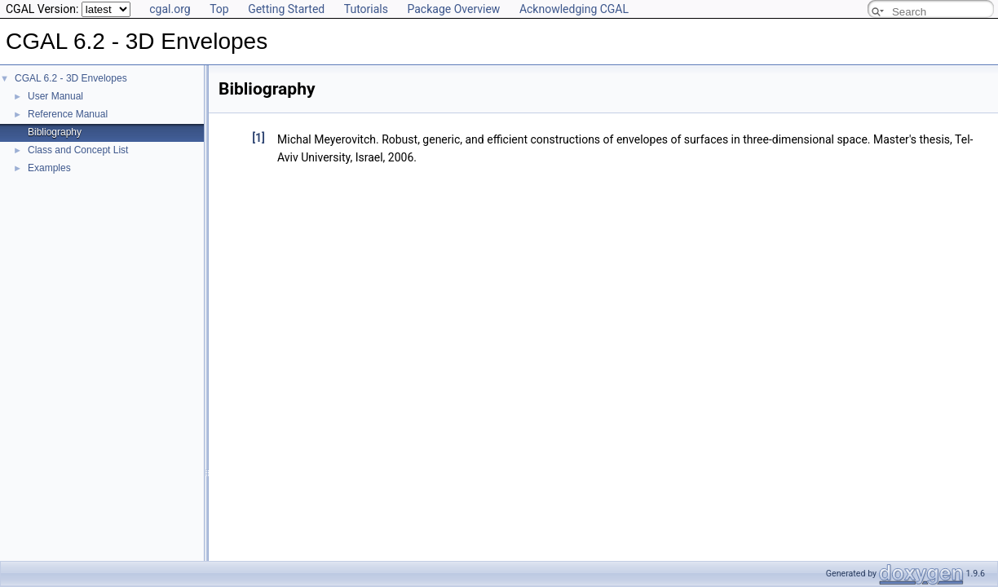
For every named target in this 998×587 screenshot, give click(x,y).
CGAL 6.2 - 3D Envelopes (71, 78)
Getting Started (286, 8)
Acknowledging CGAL (574, 8)
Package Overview (453, 8)
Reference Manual (68, 114)
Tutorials (366, 8)
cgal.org (169, 8)
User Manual (55, 96)
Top (219, 8)
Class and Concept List (78, 150)
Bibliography (55, 132)
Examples (49, 168)
